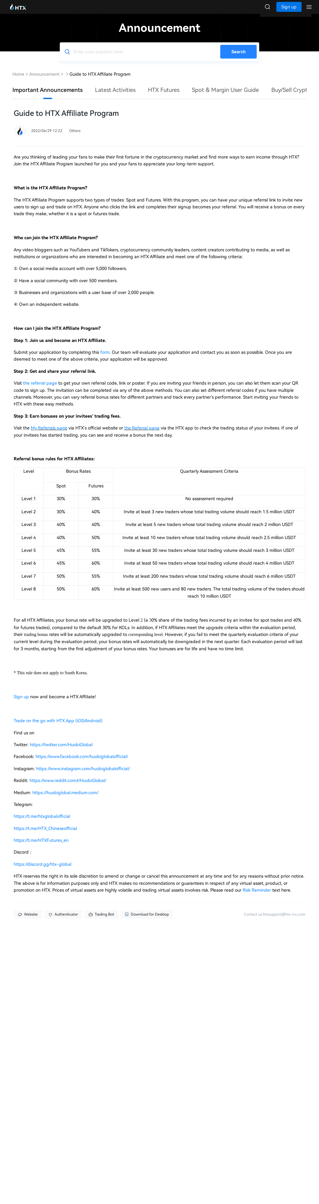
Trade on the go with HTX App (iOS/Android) (58, 726)
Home (18, 80)
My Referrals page (49, 434)
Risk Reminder (257, 896)
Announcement (44, 80)
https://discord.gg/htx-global (42, 870)
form (105, 358)
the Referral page (142, 434)
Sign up (22, 702)
